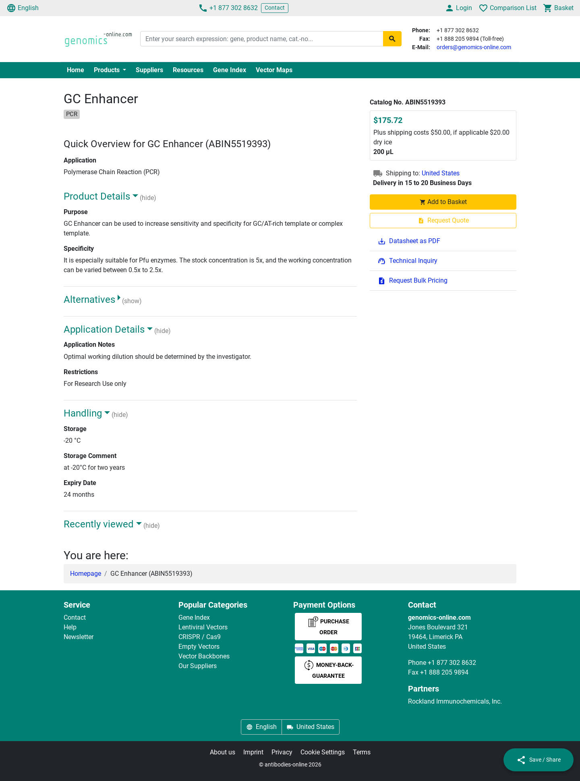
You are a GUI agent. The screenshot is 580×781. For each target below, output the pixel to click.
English (22, 8)
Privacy (281, 752)
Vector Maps (274, 70)
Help (70, 627)
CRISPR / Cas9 (199, 637)
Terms (362, 752)
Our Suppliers (197, 666)
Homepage (85, 573)
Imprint (253, 752)
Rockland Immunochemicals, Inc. (455, 701)
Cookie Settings (322, 752)
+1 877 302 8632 (228, 8)
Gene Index (229, 70)
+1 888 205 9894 (444, 672)
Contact (275, 7)
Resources (188, 70)
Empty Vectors (199, 646)
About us (222, 752)
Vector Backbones (204, 656)
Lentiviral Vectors (203, 627)
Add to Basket (443, 202)
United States (441, 173)
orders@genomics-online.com (474, 47)
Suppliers (149, 70)
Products (107, 70)
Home (75, 70)
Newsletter (78, 637)
